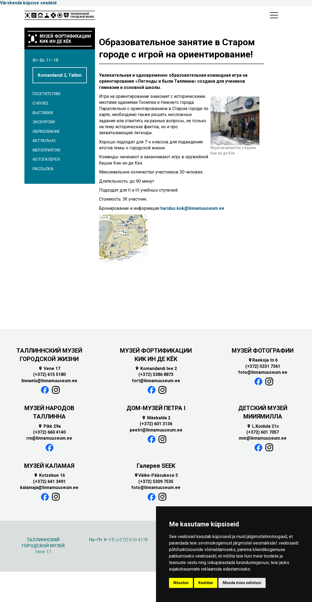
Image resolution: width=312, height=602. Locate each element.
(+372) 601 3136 (156, 423)
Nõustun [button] (181, 583)
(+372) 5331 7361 (262, 366)
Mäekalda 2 (156, 417)
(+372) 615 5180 (49, 374)
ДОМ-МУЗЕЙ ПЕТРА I (156, 408)
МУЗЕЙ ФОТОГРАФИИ (263, 350)
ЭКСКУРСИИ (44, 122)
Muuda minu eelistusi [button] (242, 583)
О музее (41, 103)
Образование (46, 131)
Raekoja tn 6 (263, 360)
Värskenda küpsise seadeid (28, 2)
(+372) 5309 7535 (155, 481)
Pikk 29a (49, 426)
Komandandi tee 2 (156, 368)
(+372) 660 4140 (49, 432)
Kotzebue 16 (49, 475)
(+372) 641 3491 (49, 481)
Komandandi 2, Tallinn (60, 75)
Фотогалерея (46, 159)
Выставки (43, 113)
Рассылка (43, 169)
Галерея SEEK (156, 465)
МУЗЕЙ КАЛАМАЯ (49, 465)
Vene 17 (49, 368)
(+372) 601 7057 (262, 432)
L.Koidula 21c (263, 426)
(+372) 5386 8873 (155, 374)
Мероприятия (46, 150)
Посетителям (46, 94)
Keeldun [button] (205, 583)
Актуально (44, 141)
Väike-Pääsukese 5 (156, 475)
